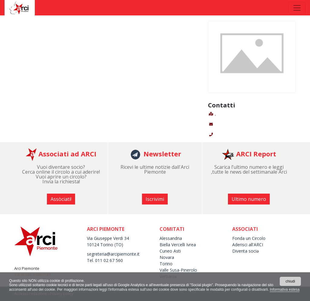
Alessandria (171, 238)
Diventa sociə (245, 251)
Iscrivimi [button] (155, 199)
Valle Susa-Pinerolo (178, 270)
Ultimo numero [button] (249, 199)
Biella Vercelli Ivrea (178, 244)
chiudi (290, 281)
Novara (167, 257)
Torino (166, 264)
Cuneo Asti (170, 251)
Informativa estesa (284, 289)
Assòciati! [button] (61, 199)
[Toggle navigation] (297, 8)
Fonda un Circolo (248, 238)
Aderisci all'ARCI (247, 244)
